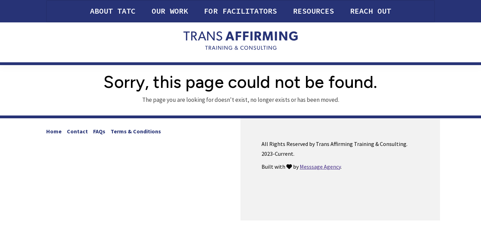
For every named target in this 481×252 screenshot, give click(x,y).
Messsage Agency (320, 166)
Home (54, 131)
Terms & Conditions (136, 131)
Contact (77, 131)
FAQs (99, 131)
